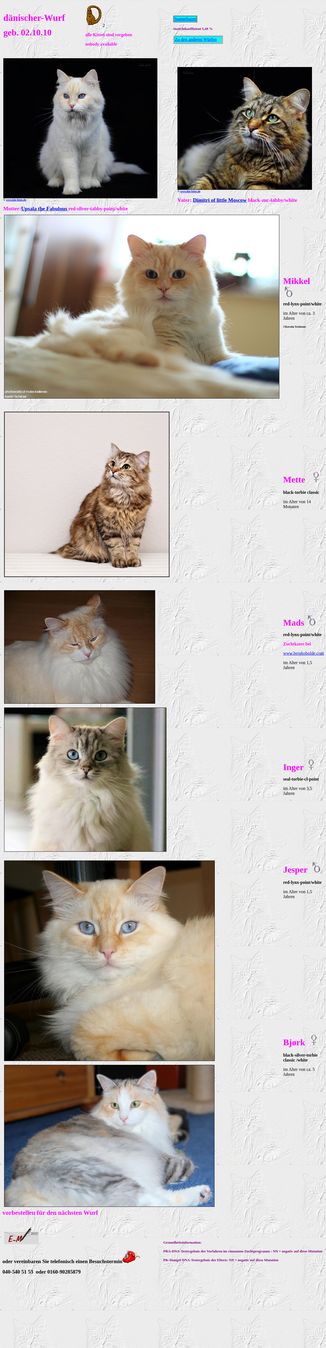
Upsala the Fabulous (44, 208)
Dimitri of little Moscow (220, 200)
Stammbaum (185, 18)
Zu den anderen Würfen (196, 39)
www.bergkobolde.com (303, 653)
